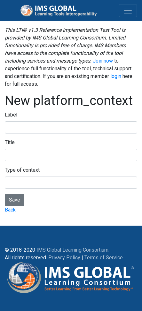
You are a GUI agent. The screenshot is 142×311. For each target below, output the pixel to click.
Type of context (22, 170)
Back (10, 210)
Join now (103, 61)
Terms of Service (103, 258)
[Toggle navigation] (128, 10)
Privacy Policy (64, 258)
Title (10, 142)
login (115, 76)
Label (11, 115)
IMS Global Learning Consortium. (72, 250)
